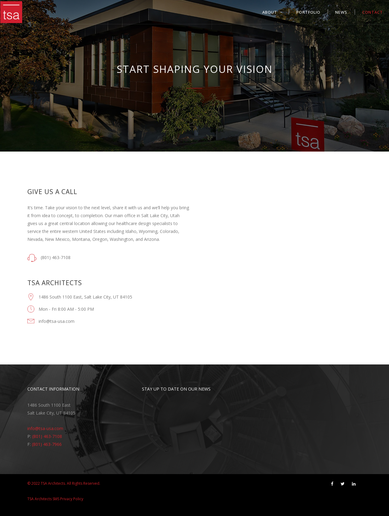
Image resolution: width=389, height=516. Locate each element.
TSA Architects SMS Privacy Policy (55, 498)
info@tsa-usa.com (45, 428)
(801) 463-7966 (47, 444)
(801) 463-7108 (47, 436)
